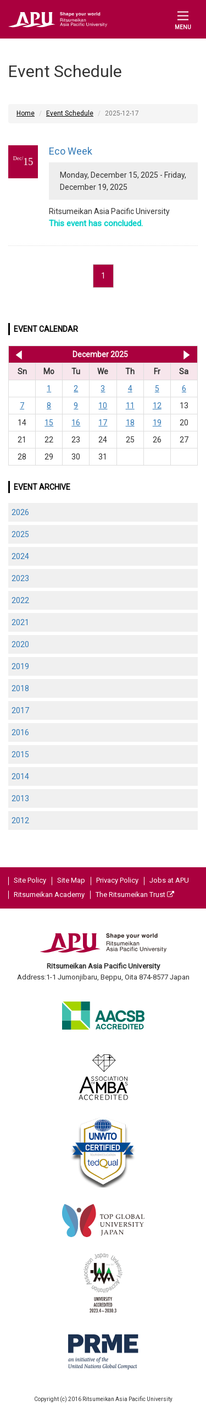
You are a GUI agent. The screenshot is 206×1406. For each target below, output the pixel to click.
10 (102, 405)
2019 (20, 666)
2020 (20, 644)
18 (130, 422)
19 (157, 422)
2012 (20, 820)
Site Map (71, 880)
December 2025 (100, 354)
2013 (20, 798)
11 (130, 405)
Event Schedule (69, 113)
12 (157, 405)
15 (48, 422)
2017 (20, 710)
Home (25, 113)
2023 (20, 578)
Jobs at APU (169, 880)
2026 (20, 512)
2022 (20, 600)
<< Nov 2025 (17, 354)
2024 (20, 556)
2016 (20, 732)
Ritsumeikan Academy (49, 894)
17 (102, 422)
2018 (20, 688)
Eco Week (70, 151)
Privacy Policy (117, 880)
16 (75, 422)
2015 (20, 754)
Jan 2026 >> (186, 354)
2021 (20, 622)
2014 (20, 776)
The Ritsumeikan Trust (135, 894)
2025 (20, 534)
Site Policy (30, 880)
